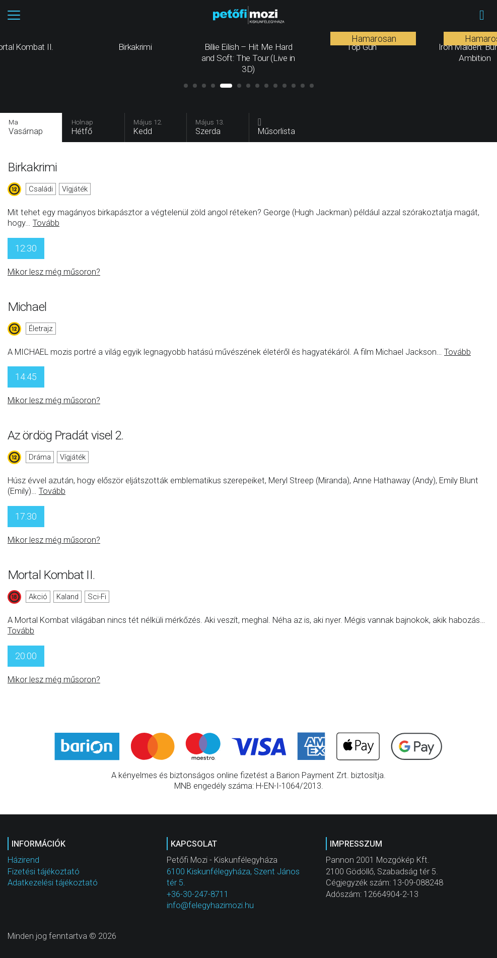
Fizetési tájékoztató (44, 872)
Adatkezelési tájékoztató (53, 883)
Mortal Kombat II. (51, 575)
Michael (27, 307)
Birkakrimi (32, 168)
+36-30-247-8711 (198, 895)
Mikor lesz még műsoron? (54, 272)
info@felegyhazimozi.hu (210, 906)
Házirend (23, 861)
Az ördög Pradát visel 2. (65, 436)
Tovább (46, 224)
